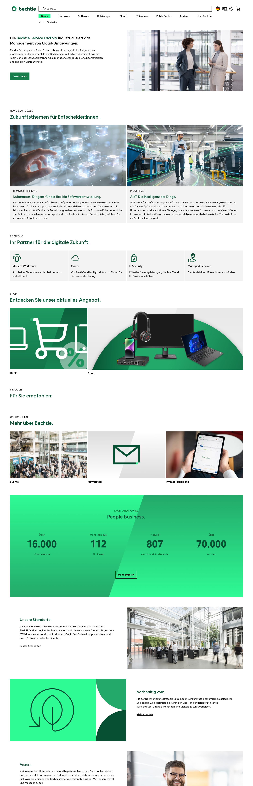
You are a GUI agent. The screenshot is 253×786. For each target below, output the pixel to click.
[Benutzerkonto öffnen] (231, 8)
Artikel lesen (19, 76)
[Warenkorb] (238, 9)
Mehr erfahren (126, 574)
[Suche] (129, 8)
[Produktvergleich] (224, 9)
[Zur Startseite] (24, 16)
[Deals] (44, 16)
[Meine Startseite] (40, 22)
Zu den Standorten (30, 645)
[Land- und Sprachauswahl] (218, 8)
